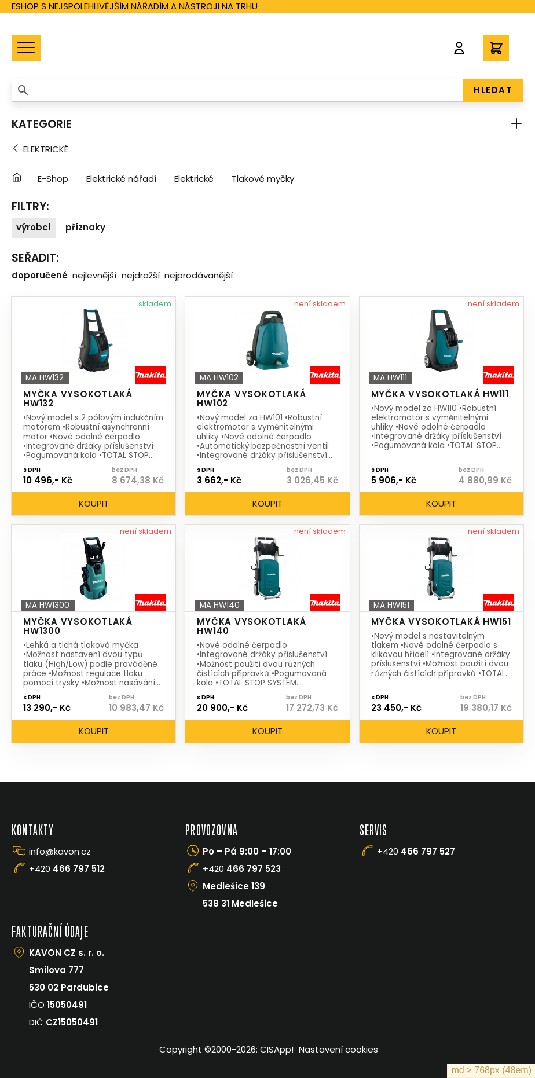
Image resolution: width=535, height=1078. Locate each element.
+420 (67, 869)
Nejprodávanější (198, 275)
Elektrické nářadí (121, 179)
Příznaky (85, 227)
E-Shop (53, 179)
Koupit (94, 503)
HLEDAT (493, 90)
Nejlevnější (94, 275)
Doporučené (40, 275)
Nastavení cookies (338, 1049)
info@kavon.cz (60, 851)
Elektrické (45, 149)
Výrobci (33, 227)
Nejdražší (141, 275)
